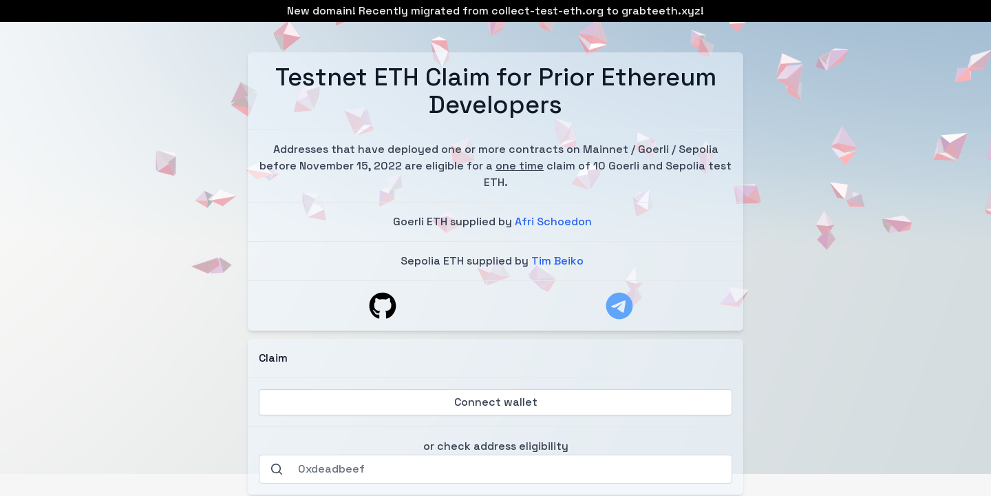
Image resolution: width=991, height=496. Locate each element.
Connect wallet (495, 402)
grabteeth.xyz (661, 10)
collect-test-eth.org (547, 10)
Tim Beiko (557, 261)
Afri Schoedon (553, 221)
